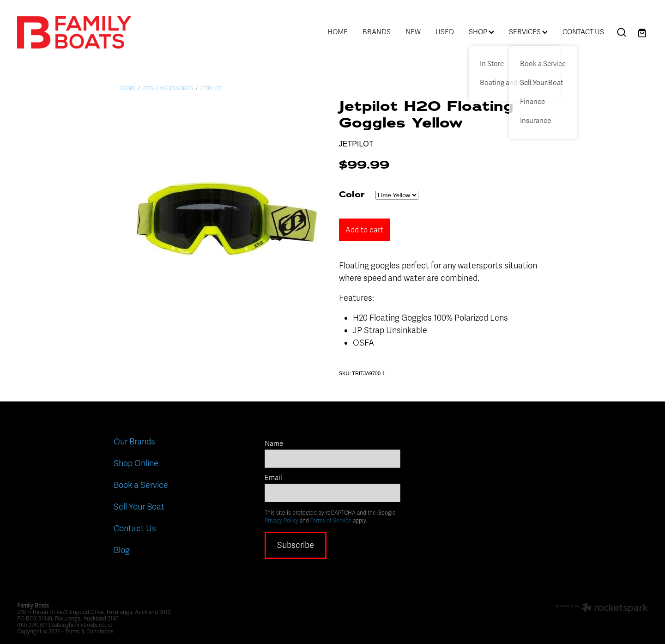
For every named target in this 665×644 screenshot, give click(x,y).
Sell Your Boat (139, 507)
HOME (337, 32)
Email (273, 477)
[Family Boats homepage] (80, 32)
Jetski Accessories (167, 88)
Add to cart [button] (364, 230)
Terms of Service (330, 520)
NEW (413, 32)
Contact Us (135, 528)
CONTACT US (583, 32)
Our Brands (134, 442)
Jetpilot (211, 88)
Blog (122, 550)
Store (128, 88)
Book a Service (141, 485)
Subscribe (295, 545)
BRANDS (377, 32)
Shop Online (136, 463)
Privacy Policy (281, 520)
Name (274, 443)
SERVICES (528, 32)
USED (444, 32)
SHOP (481, 32)
